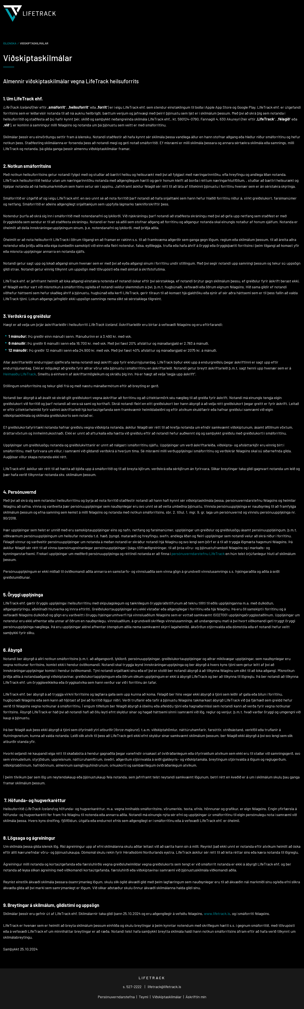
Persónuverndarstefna (117, 996)
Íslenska (9, 43)
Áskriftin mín (196, 996)
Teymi (144, 996)
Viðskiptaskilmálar (167, 996)
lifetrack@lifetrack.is (164, 986)
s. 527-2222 (132, 986)
